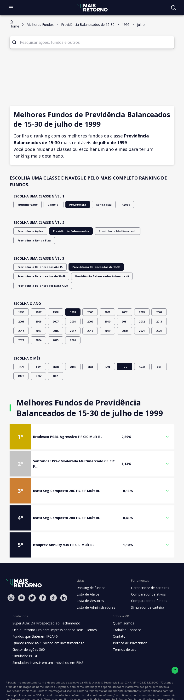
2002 (124, 293)
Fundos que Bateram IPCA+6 (34, 618)
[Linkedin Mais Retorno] (63, 579)
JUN (107, 348)
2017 (72, 312)
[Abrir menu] (11, 8)
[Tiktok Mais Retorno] (53, 579)
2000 (90, 293)
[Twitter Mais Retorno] (32, 579)
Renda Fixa (96, 204)
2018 (90, 312)
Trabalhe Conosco (123, 611)
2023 (21, 321)
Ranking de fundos (91, 569)
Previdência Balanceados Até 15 (38, 257)
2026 (72, 321)
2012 (141, 302)
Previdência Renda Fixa (149, 231)
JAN (21, 348)
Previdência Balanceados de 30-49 (142, 257)
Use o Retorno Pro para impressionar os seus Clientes (53, 611)
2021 (141, 312)
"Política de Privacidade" (23, 685)
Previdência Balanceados (66, 231)
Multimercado (26, 204)
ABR (72, 348)
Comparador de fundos (146, 582)
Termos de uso (120, 631)
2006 (38, 302)
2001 (107, 293)
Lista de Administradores (95, 589)
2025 (55, 321)
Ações (117, 204)
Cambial (50, 204)
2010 (107, 302)
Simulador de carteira (145, 589)
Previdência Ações (29, 231)
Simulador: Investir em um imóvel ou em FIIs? (46, 644)
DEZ (55, 357)
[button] (92, 418)
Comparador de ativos (145, 575)
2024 (38, 321)
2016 (55, 312)
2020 (124, 312)
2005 (21, 302)
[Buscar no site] (173, 7)
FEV (38, 348)
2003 (141, 293)
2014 (21, 312)
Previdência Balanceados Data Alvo (98, 266)
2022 (159, 312)
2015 (38, 312)
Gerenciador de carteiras (147, 569)
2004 (159, 293)
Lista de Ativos (87, 575)
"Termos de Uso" (164, 681)
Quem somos (119, 605)
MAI (90, 348)
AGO (141, 348)
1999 (72, 293)
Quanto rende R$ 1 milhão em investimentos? (46, 624)
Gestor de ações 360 (28, 631)
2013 (159, 302)
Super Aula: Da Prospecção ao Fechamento (45, 605)
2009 (90, 302)
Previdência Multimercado (108, 231)
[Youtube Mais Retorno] (21, 579)
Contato (115, 618)
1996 (21, 293)
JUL (124, 348)
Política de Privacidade (126, 624)
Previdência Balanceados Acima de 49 (41, 266)
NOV (38, 357)
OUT (21, 357)
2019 (107, 312)
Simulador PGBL (24, 637)
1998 (55, 293)
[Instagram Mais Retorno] (11, 579)
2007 (55, 302)
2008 (72, 302)
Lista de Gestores (90, 582)
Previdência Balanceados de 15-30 (89, 257)
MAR (55, 348)
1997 (38, 293)
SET (159, 348)
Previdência (72, 204)
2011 (124, 302)
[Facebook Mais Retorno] (42, 579)
